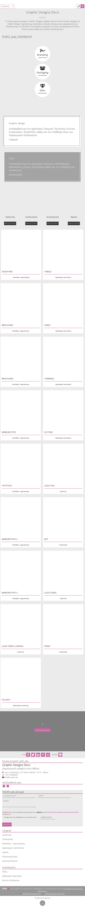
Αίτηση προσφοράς (42, 730)
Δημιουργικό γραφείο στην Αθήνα (20, 768)
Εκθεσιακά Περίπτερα (11, 876)
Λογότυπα (6, 835)
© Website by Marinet (42, 898)
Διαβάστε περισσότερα (30, 893)
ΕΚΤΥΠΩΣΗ (57, 754)
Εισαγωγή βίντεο (9, 861)
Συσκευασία (7, 839)
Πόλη (4, 871)
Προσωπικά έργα (9, 856)
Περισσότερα (19, 223)
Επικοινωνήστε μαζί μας (15, 761)
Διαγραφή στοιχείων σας (54, 893)
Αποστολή (7, 824)
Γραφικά (13, 139)
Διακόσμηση (15, 174)
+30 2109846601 (11, 775)
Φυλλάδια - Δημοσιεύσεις (13, 843)
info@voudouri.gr (11, 777)
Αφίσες (19, 216)
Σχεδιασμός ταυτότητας (13, 848)
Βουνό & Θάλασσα (10, 880)
